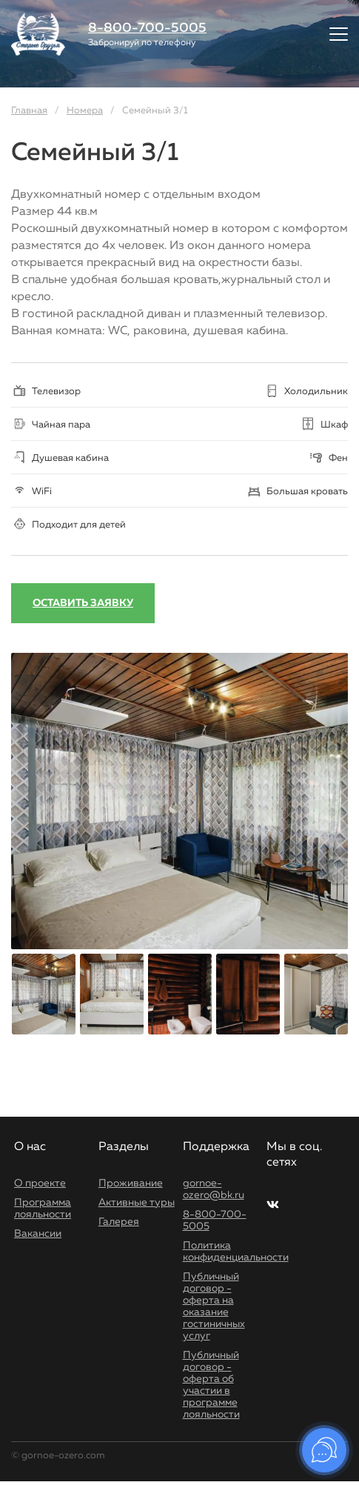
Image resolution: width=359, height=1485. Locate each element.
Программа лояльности (42, 1208)
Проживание (130, 1183)
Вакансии (37, 1234)
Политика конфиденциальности (236, 1251)
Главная (29, 111)
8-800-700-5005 (147, 28)
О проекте (40, 1183)
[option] (179, 801)
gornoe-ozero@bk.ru (213, 1189)
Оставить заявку (83, 603)
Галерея (118, 1222)
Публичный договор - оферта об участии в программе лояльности (211, 1385)
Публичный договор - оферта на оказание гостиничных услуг (214, 1306)
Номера (85, 111)
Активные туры (136, 1202)
